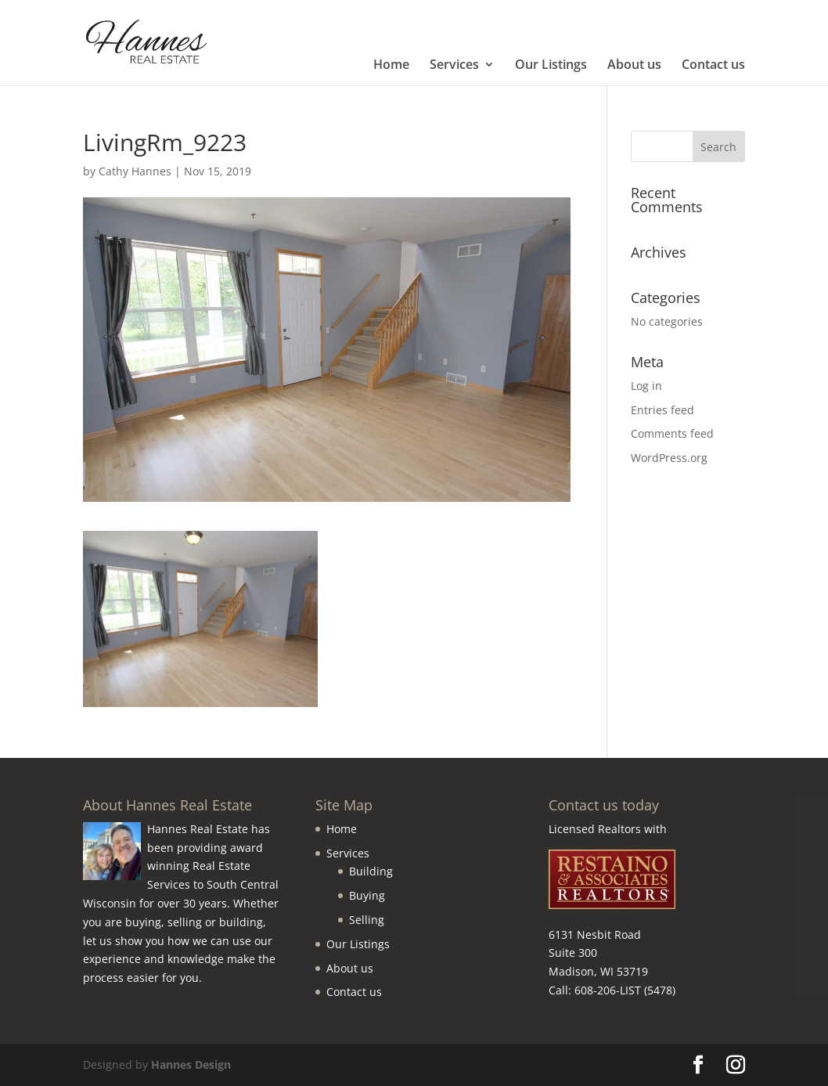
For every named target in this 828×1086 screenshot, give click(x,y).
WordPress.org (669, 457)
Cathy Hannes (135, 171)
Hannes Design (191, 1064)
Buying (367, 895)
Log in (646, 385)
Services (454, 66)
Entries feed (662, 409)
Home (391, 66)
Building (371, 871)
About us (634, 66)
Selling (366, 919)
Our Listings (551, 66)
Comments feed (672, 433)
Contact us (713, 66)
